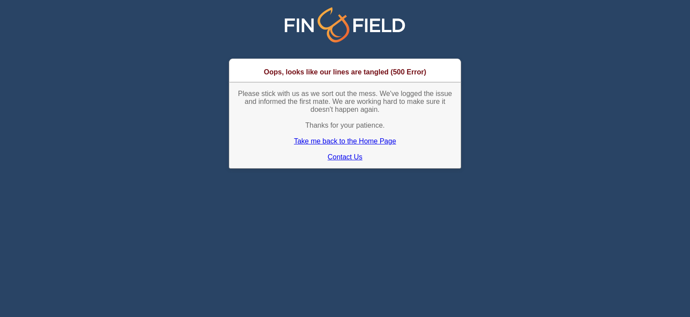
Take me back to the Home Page (345, 141)
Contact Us (344, 157)
